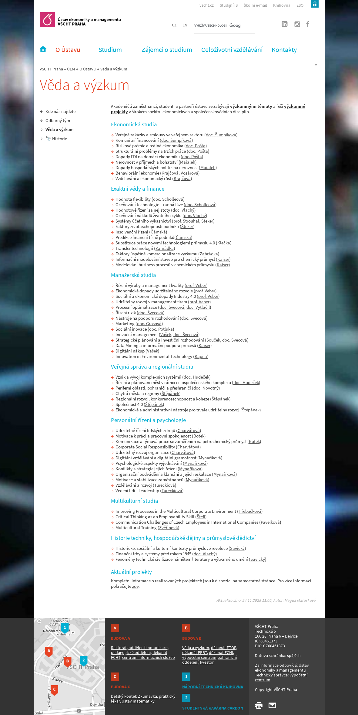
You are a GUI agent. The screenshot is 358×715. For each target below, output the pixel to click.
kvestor (207, 662)
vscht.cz (206, 5)
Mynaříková (210, 458)
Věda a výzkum (59, 129)
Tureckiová (164, 485)
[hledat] (217, 26)
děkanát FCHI (221, 652)
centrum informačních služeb (148, 657)
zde (135, 586)
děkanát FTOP (223, 647)
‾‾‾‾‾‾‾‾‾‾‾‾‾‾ (72, 52)
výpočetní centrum (199, 657)
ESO (299, 5)
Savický (237, 548)
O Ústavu (87, 69)
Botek (198, 436)
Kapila (201, 356)
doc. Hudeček (196, 377)
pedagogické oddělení (131, 652)
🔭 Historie (56, 138)
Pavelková (270, 522)
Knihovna (281, 5)
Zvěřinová (168, 527)
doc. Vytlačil (198, 307)
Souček (213, 340)
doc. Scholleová (168, 199)
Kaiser (223, 259)
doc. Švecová (171, 307)
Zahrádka (165, 248)
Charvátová (189, 430)
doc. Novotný (206, 388)
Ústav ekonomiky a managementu (282, 667)
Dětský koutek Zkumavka (134, 696)
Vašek (165, 334)
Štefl (201, 516)
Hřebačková (250, 511)
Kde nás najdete (60, 111)
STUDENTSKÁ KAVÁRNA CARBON (212, 708)
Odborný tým (57, 120)
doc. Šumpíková (221, 135)
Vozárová (189, 173)
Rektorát (119, 647)
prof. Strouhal (186, 221)
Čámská (158, 232)
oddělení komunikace (148, 647)
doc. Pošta (196, 145)
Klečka (223, 243)
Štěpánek (170, 393)
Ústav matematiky (138, 701)
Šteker (207, 221)
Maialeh (187, 162)
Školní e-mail (255, 5)
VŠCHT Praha (51, 69)
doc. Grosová (149, 323)
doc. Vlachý (183, 210)
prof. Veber (196, 285)
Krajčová (170, 173)
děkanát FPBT (194, 652)
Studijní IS (229, 5)
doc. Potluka (161, 329)
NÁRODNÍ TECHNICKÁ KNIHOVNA (212, 686)
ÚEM (71, 69)
